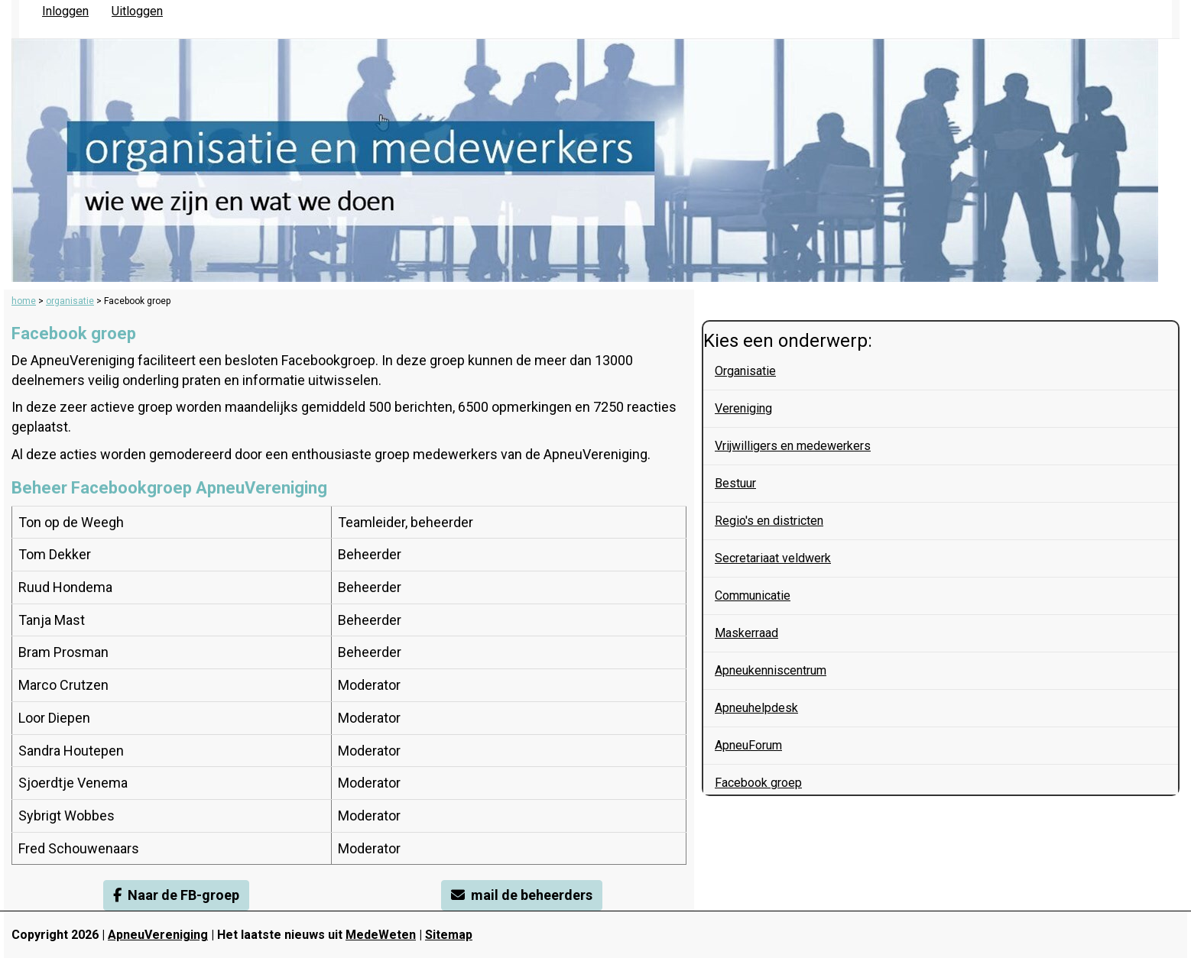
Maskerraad (746, 633)
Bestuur (735, 483)
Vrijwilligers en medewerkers (793, 446)
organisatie (70, 301)
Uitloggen (137, 11)
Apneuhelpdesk (756, 708)
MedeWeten (381, 934)
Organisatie (745, 371)
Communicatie (752, 595)
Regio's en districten (769, 520)
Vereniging (743, 408)
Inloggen (65, 11)
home (23, 301)
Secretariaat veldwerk (773, 558)
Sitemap (448, 934)
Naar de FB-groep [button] (176, 895)
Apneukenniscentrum (770, 670)
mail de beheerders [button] (521, 895)
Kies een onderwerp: (787, 340)
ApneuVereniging (158, 934)
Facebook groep (758, 782)
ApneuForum (748, 745)
